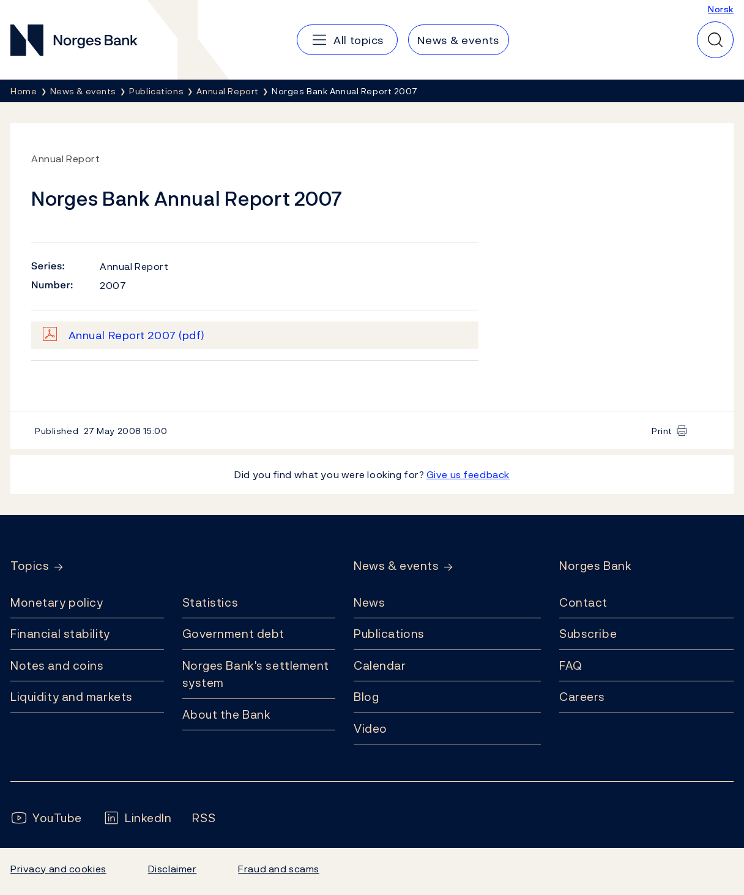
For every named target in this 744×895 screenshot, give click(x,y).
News (369, 602)
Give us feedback (468, 474)
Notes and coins (56, 665)
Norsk (721, 8)
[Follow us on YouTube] (46, 818)
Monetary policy (56, 602)
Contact (583, 602)
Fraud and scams (278, 868)
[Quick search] (715, 39)
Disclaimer (172, 868)
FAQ (570, 665)
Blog (366, 696)
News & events (396, 566)
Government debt (233, 633)
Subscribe (588, 633)
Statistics (210, 602)
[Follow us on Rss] (203, 818)
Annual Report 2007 (137, 335)
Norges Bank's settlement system (256, 674)
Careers (582, 696)
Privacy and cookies (58, 868)
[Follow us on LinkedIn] (137, 818)
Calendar (380, 665)
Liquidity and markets (71, 696)
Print (662, 430)
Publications (389, 633)
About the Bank (226, 714)
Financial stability (60, 633)
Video (370, 728)
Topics (29, 566)
